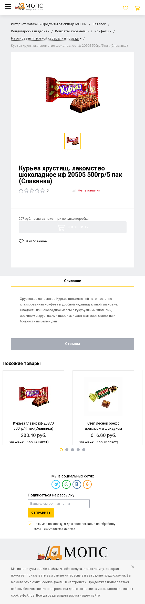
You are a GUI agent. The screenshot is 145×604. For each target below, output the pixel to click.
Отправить (41, 512)
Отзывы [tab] (72, 344)
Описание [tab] (72, 281)
